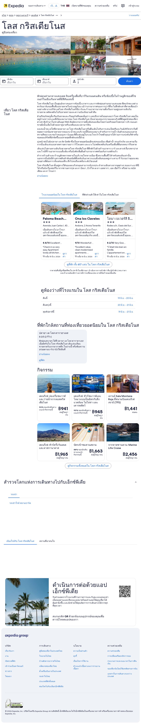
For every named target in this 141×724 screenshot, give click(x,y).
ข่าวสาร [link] (8, 671)
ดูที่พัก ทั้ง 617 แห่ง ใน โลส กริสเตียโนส (88, 264)
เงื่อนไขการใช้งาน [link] (80, 661)
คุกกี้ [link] (75, 656)
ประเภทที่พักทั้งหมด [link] (47, 681)
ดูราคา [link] (65, 255)
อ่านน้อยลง (42, 175)
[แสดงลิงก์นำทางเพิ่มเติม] (57, 15)
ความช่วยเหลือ (102, 5)
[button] (70, 482)
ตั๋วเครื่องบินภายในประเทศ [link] (50, 671)
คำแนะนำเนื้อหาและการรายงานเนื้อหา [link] (86, 667)
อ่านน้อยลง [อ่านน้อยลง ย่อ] (44, 354)
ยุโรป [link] (4, 15)
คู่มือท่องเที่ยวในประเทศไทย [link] (50, 651)
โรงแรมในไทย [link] (45, 656)
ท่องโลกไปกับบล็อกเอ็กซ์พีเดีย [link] (51, 686)
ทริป (115, 5)
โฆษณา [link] (8, 676)
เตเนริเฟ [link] (34, 15)
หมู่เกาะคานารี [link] (22, 15)
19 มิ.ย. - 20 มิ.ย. (125, 298)
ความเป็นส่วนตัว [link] (80, 651)
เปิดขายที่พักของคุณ (81, 5)
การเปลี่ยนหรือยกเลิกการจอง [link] (119, 656)
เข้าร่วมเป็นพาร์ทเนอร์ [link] (14, 666)
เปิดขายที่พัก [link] (10, 661)
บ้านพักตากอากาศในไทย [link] (49, 661)
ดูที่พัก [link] (42, 360)
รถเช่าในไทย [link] (44, 676)
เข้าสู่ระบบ (134, 5)
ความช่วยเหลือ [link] (113, 651)
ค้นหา (129, 81)
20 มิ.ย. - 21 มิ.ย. (125, 304)
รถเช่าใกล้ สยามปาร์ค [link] (20, 503)
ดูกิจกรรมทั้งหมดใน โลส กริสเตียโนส (88, 465)
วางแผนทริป (134, 15)
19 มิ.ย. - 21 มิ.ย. (125, 311)
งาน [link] (6, 656)
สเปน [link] (11, 15)
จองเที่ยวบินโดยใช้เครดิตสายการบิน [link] (122, 668)
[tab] (59, 194)
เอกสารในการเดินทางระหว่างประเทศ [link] (119, 675)
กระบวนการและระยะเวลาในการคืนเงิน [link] (122, 662)
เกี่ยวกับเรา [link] (9, 651)
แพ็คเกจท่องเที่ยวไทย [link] (48, 666)
